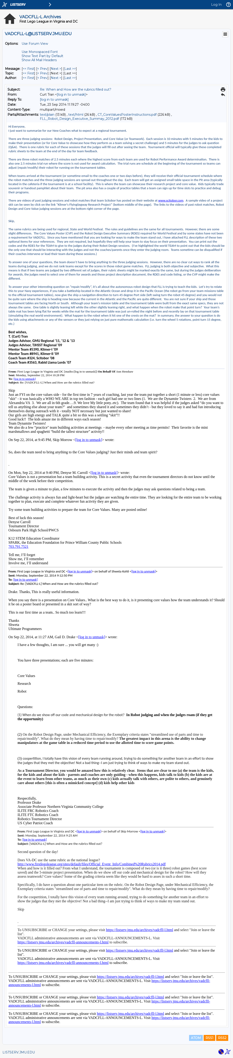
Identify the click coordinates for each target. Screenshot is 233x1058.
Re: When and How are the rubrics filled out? (75, 89)
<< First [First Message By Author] (28, 78)
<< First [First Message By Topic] (28, 73)
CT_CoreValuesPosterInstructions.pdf (127, 115)
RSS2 (222, 1038)
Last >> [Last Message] (70, 69)
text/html (75, 115)
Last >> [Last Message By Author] (70, 78)
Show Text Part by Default (42, 56)
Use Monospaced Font (40, 52)
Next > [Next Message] (56, 69)
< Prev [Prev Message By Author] (42, 78)
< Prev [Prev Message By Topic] (42, 73)
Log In (216, 5)
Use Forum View (35, 44)
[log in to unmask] (71, 94)
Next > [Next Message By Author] (56, 78)
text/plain (47, 115)
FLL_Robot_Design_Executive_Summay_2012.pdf (79, 119)
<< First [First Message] (28, 69)
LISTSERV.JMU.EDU (19, 1052)
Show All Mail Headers (39, 60)
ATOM (196, 1038)
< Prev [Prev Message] (42, 69)
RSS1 (209, 1038)
